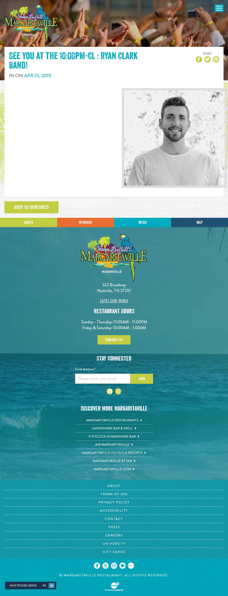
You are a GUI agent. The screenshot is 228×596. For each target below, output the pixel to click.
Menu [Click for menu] (143, 222)
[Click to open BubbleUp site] (114, 587)
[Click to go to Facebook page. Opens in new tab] (110, 391)
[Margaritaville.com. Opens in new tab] (114, 469)
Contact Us (114, 340)
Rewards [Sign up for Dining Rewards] (85, 222)
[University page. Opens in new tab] (114, 544)
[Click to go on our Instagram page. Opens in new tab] (114, 566)
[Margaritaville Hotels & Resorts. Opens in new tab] (114, 453)
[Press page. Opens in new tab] (114, 527)
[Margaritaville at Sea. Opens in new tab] (114, 461)
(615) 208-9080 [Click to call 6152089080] (114, 301)
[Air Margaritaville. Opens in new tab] (114, 445)
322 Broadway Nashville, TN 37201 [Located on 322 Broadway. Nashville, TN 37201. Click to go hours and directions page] (114, 288)
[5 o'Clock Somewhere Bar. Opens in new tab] (114, 437)
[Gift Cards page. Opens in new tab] (114, 552)
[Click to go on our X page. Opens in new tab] (105, 566)
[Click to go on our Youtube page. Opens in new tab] (122, 566)
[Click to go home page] (31, 23)
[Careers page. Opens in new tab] (114, 535)
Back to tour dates (31, 207)
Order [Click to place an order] (28, 222)
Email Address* (85, 369)
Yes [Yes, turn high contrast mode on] (44, 585)
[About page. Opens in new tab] (114, 486)
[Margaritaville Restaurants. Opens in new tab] (114, 420)
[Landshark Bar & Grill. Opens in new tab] (114, 428)
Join (142, 379)
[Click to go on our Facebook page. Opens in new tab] (97, 566)
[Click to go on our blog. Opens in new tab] (131, 566)
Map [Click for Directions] (200, 222)
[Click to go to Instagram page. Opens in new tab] (118, 391)
